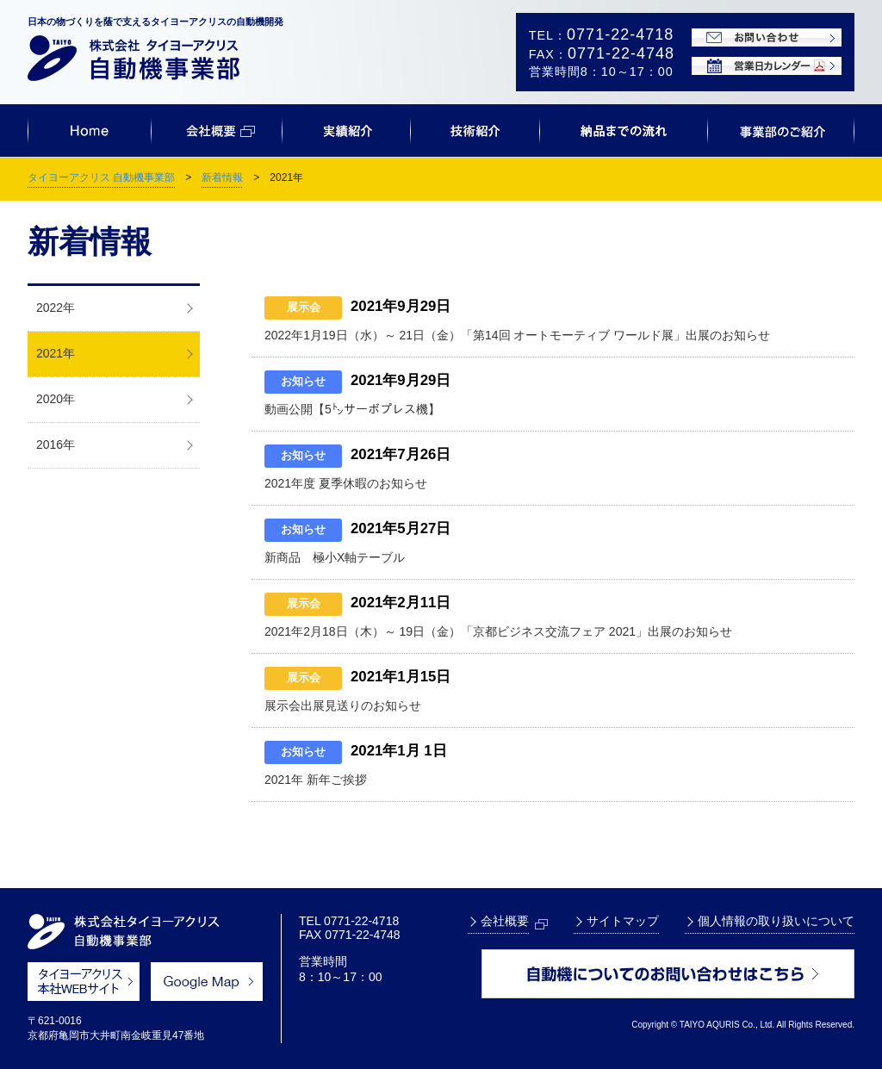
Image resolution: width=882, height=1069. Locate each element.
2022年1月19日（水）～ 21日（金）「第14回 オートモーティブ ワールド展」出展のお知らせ (517, 335)
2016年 (55, 444)
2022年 (55, 307)
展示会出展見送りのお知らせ (342, 705)
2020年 (55, 399)
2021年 (55, 353)
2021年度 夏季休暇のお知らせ (345, 483)
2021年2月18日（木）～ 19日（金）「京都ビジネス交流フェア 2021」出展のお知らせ (498, 631)
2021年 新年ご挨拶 (315, 779)
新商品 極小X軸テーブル (334, 557)
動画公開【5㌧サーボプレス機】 (352, 409)
